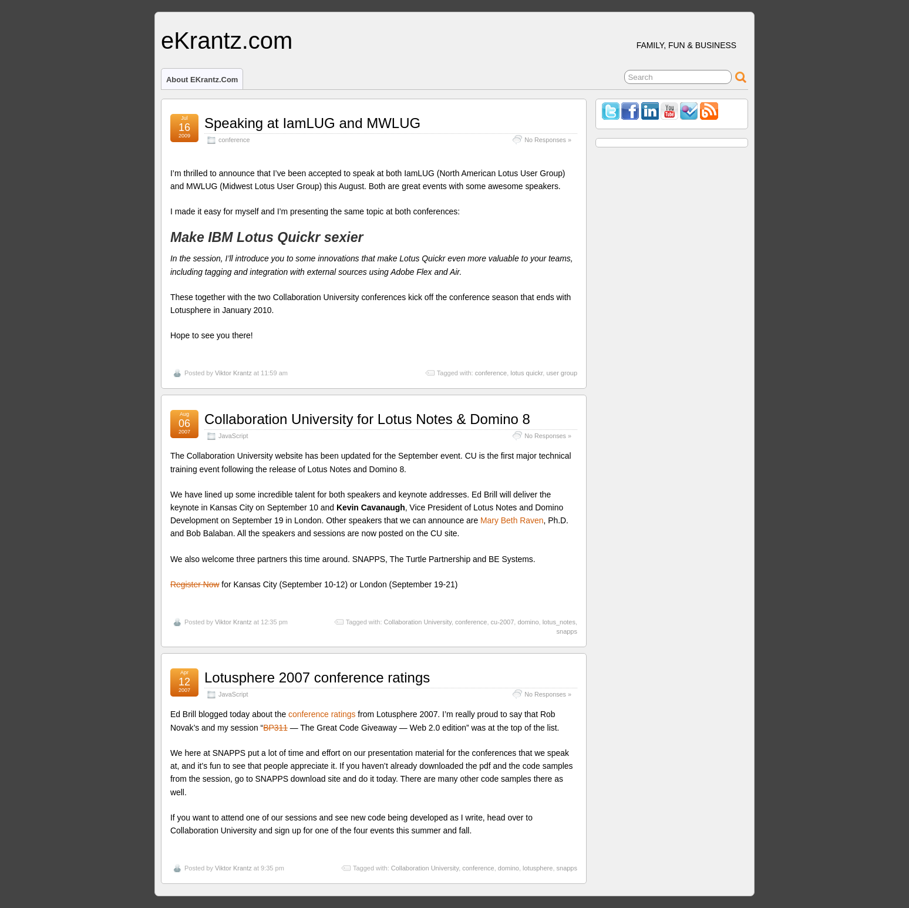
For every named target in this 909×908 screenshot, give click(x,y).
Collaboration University (418, 621)
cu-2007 (502, 621)
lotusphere (538, 868)
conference (234, 139)
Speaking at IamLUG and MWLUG (312, 123)
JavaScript (233, 435)
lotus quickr (526, 372)
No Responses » (547, 139)
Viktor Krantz (233, 372)
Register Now (194, 584)
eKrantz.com (226, 40)
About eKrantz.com (202, 79)
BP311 (275, 727)
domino (527, 621)
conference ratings (321, 714)
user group (561, 372)
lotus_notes (559, 621)
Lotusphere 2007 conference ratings (317, 677)
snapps (567, 631)
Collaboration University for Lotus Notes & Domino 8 (367, 419)
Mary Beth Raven (511, 520)
